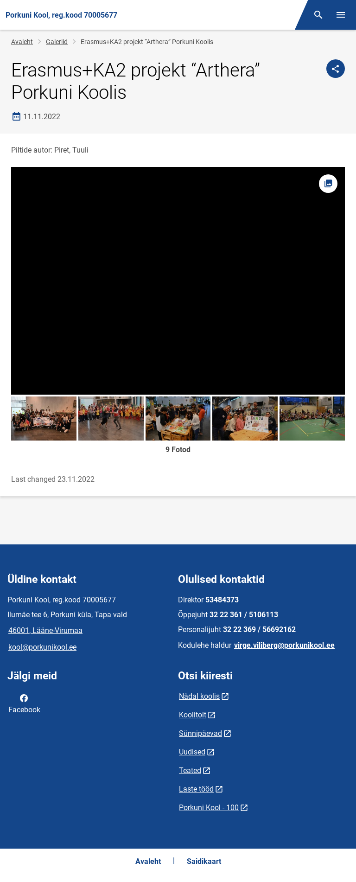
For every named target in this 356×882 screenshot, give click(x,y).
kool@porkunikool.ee (42, 647)
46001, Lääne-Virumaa (45, 630)
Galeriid (57, 41)
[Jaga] (335, 68)
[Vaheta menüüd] (340, 14)
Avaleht (22, 41)
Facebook (24, 703)
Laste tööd (196, 789)
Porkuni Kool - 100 (209, 807)
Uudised (192, 752)
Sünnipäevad (200, 733)
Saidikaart (204, 861)
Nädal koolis (199, 696)
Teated (190, 770)
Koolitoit (192, 714)
